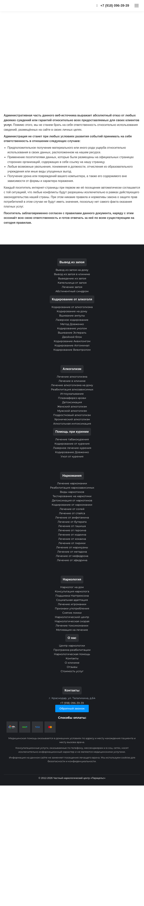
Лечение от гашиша (72, 526)
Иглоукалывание (72, 393)
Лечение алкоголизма (72, 376)
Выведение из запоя (72, 278)
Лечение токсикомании (72, 625)
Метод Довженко (72, 324)
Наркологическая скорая (72, 621)
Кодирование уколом (72, 328)
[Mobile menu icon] (136, 5)
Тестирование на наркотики (72, 496)
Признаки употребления (72, 608)
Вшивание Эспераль (72, 332)
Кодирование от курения (72, 443)
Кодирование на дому (72, 311)
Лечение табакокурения (72, 439)
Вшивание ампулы (72, 315)
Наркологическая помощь (72, 654)
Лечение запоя (72, 287)
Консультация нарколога (72, 591)
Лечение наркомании (72, 483)
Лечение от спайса (72, 513)
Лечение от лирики (72, 543)
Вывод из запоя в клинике (72, 274)
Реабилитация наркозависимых (72, 487)
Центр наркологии (72, 645)
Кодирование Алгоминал (72, 345)
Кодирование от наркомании (72, 504)
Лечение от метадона (72, 551)
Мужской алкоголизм (72, 410)
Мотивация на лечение (72, 629)
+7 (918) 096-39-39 (112, 5)
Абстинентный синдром (72, 291)
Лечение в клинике (72, 381)
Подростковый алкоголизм (72, 415)
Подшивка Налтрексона (72, 595)
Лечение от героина (72, 530)
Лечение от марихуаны (72, 547)
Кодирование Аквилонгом (72, 341)
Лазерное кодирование (72, 319)
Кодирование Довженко (72, 452)
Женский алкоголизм (72, 406)
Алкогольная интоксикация (72, 423)
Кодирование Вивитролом (72, 349)
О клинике (72, 662)
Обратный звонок (72, 708)
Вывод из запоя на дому (72, 270)
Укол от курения (72, 456)
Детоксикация (72, 402)
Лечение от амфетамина (72, 517)
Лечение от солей (72, 509)
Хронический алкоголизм (72, 419)
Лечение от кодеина (72, 534)
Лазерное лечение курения (72, 448)
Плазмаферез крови (72, 398)
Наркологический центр (72, 617)
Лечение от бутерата (72, 521)
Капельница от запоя (72, 282)
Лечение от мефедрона (72, 556)
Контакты (72, 658)
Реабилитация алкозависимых (72, 389)
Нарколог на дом (72, 587)
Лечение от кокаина (72, 539)
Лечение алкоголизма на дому (72, 385)
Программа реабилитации (72, 650)
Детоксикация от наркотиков (72, 500)
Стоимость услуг (72, 671)
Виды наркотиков (72, 492)
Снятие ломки (72, 612)
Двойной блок (72, 337)
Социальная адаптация (72, 600)
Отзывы (72, 667)
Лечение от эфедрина (72, 560)
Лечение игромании (72, 604)
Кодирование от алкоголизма (72, 307)
